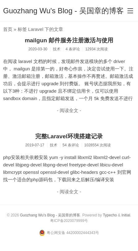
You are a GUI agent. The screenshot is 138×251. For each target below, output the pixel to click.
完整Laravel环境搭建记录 (69, 136)
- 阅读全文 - (69, 110)
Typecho (110, 215)
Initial (125, 215)
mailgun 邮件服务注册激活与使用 (69, 40)
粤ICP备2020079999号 (69, 221)
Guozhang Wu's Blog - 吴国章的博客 (63, 10)
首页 (7, 29)
